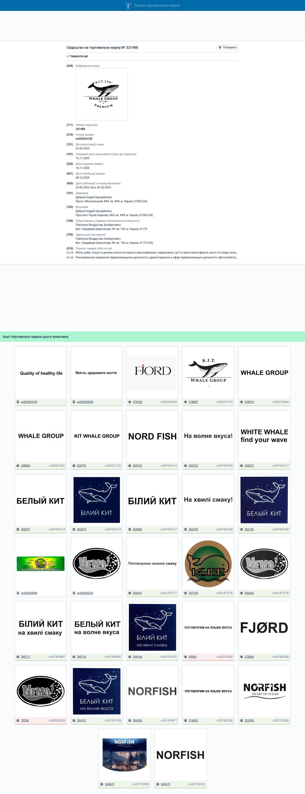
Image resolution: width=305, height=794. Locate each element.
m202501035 (26, 402)
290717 (23, 657)
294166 (135, 657)
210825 (191, 720)
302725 (191, 465)
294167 (79, 720)
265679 (163, 784)
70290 (22, 720)
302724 (191, 529)
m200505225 (82, 593)
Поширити (227, 47)
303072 (247, 465)
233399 (247, 720)
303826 (135, 529)
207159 (191, 593)
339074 (247, 402)
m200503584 (26, 593)
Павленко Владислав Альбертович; (98, 224)
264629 (107, 784)
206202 (247, 593)
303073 (79, 529)
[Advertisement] (152, 26)
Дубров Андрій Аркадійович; (94, 197)
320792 (79, 465)
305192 (135, 465)
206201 (135, 593)
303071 (23, 529)
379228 (135, 402)
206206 (135, 720)
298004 (23, 465)
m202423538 (82, 402)
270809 (247, 657)
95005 (190, 657)
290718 (79, 657)
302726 (247, 529)
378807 (191, 402)
